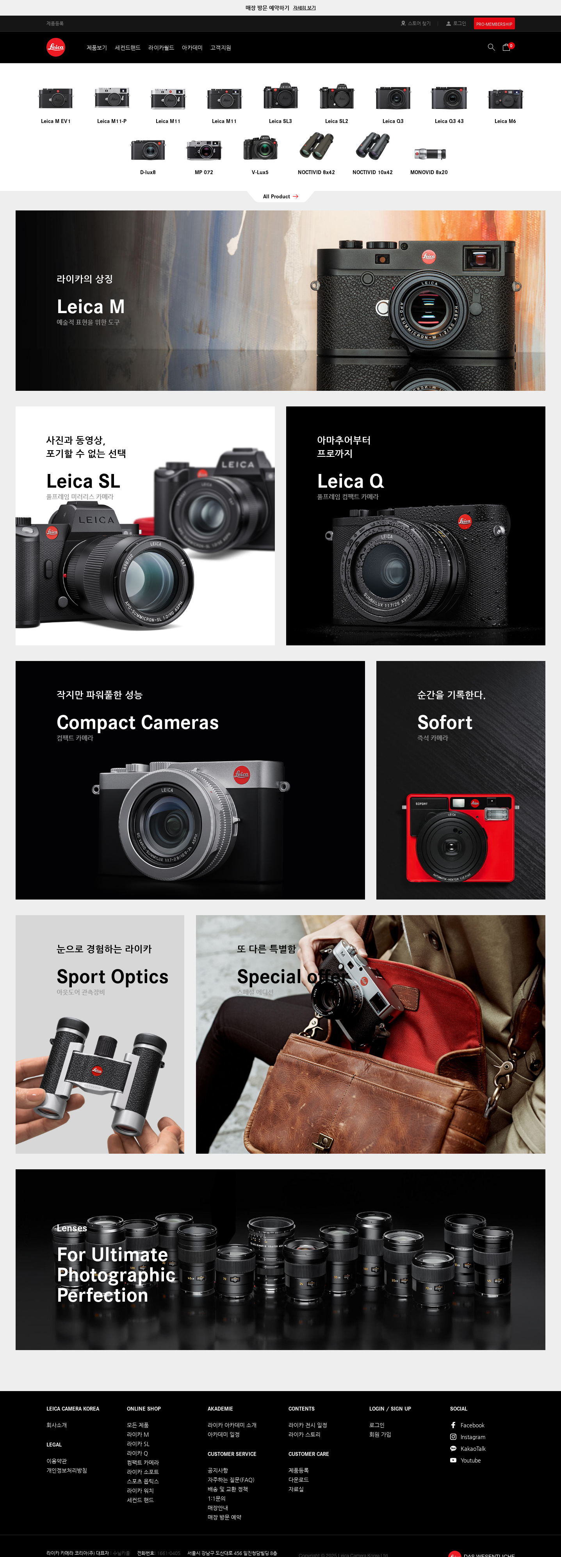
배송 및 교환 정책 (228, 1489)
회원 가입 (380, 1434)
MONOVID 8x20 (429, 172)
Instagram (473, 1437)
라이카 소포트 (143, 1472)
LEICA (55, 47)
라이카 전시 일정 (308, 1425)
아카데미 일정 (224, 1434)
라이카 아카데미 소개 (232, 1425)
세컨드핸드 (128, 48)
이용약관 (56, 1461)
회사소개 (56, 1425)
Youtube (471, 1460)
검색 (491, 47)
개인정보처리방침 (66, 1470)
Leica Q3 (393, 121)
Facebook (472, 1425)
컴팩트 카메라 (143, 1462)
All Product (276, 196)
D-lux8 (148, 172)
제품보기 (97, 48)
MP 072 (204, 172)
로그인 (459, 23)
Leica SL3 (280, 121)
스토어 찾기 (419, 23)
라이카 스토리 (305, 1434)
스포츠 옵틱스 (143, 1481)
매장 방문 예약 (224, 1517)
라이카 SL (138, 1444)
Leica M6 (505, 121)
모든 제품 (138, 1425)
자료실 (296, 1489)
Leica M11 (168, 121)
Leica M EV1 (56, 121)
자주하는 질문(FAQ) (231, 1480)
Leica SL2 (336, 121)
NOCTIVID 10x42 (373, 172)
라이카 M (138, 1434)
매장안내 (218, 1508)
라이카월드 (161, 48)
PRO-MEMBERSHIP (494, 24)
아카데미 (192, 48)
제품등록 (55, 23)
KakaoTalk (473, 1448)
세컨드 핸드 (140, 1500)
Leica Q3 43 (449, 121)
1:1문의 (217, 1498)
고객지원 (220, 48)
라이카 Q (137, 1453)
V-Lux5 (260, 172)
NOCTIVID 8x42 (316, 172)
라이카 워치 (140, 1491)
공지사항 (218, 1470)
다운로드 (299, 1480)
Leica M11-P (111, 121)
